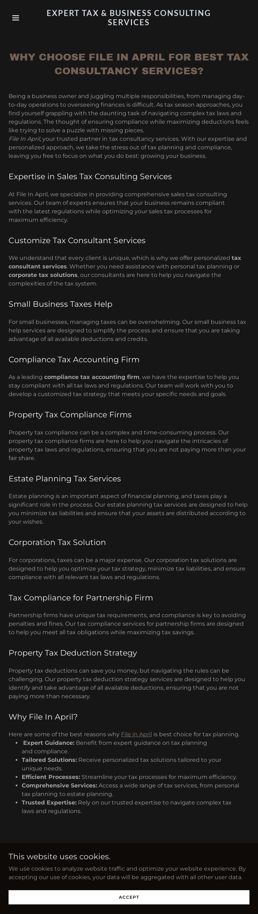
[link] (129, 23)
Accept (129, 897)
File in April (136, 734)
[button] (27, 18)
